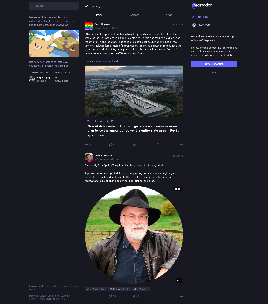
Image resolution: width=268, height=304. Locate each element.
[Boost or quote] (111, 145)
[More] (181, 145)
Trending (92, 6)
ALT (179, 280)
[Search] (54, 6)
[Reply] (88, 145)
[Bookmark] (158, 145)
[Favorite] (135, 145)
